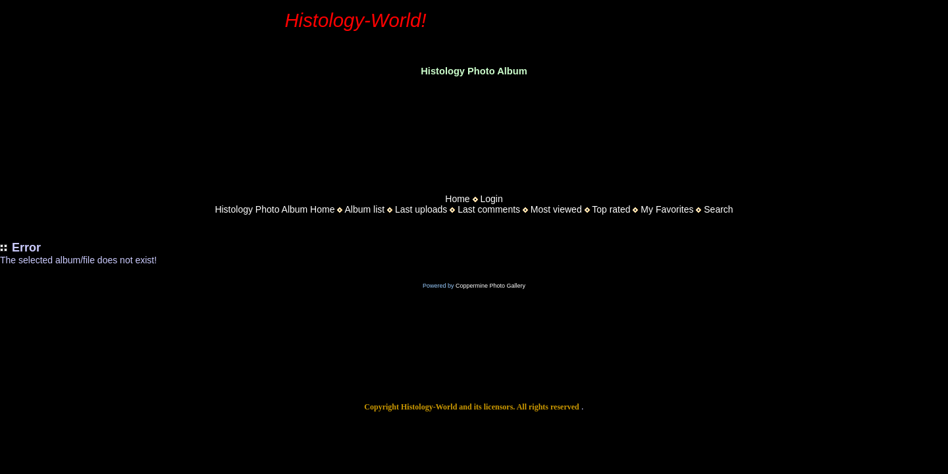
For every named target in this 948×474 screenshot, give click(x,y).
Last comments (489, 209)
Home (457, 199)
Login (491, 199)
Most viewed (556, 209)
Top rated (611, 209)
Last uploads (421, 209)
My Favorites (667, 209)
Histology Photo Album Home (274, 209)
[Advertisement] (474, 131)
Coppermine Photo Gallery (490, 285)
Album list (364, 209)
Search (718, 209)
